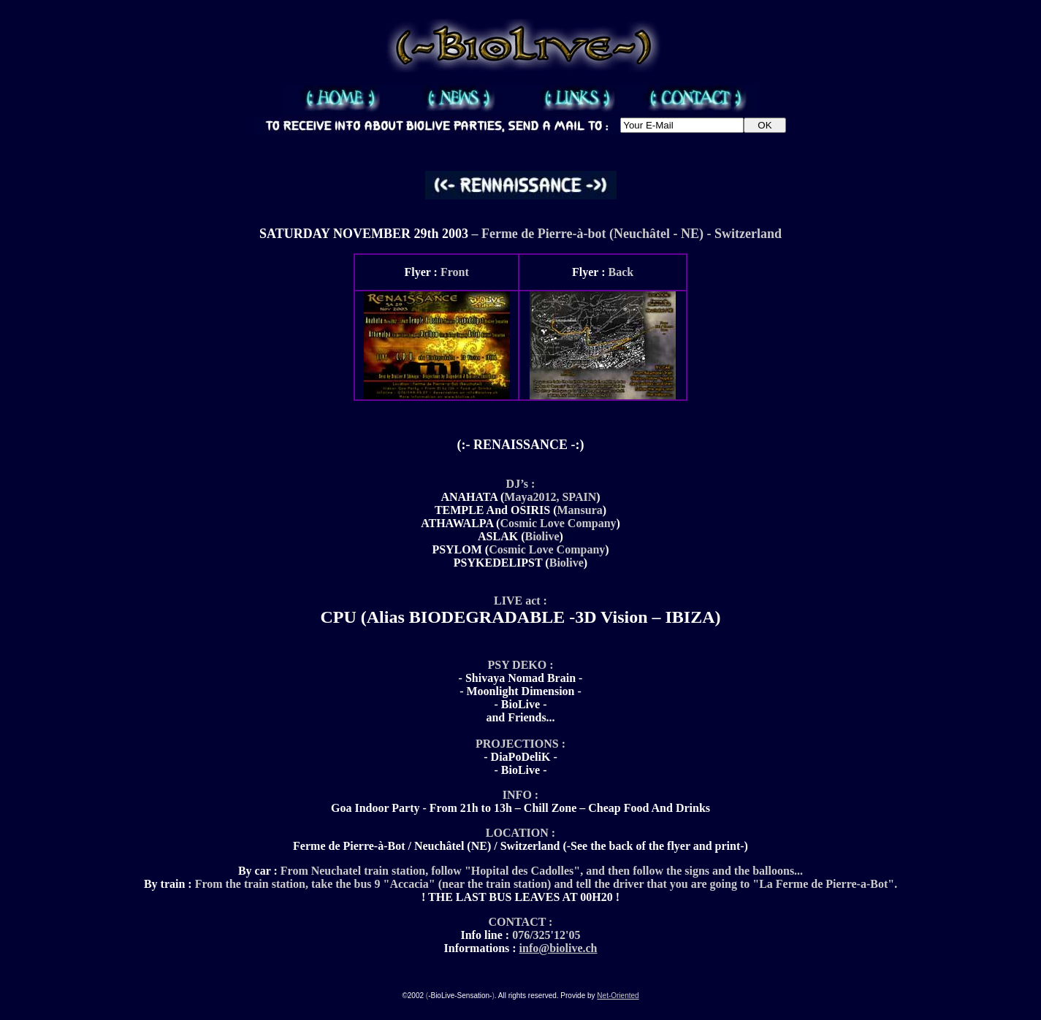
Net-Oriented (617, 996)
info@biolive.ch (558, 948)
